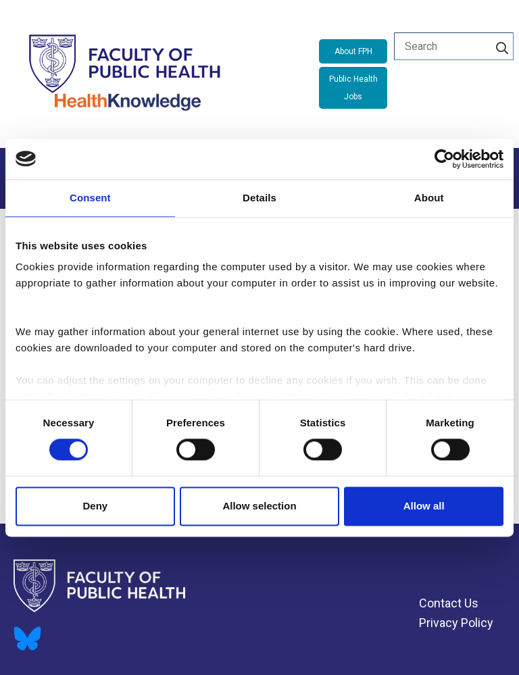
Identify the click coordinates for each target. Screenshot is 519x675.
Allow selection (259, 505)
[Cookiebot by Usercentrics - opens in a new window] (444, 159)
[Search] (502, 46)
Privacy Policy (456, 623)
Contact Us (448, 603)
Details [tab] (259, 197)
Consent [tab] (90, 197)
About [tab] (429, 197)
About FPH (353, 51)
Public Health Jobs (353, 87)
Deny (94, 505)
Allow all (424, 505)
